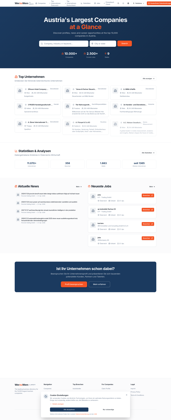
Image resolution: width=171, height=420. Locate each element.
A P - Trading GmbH (104, 197)
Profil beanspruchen (74, 284)
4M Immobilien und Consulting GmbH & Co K (113, 226)
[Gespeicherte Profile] (123, 3)
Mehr (79, 186)
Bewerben (148, 195)
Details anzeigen (57, 404)
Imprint (133, 388)
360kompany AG (103, 240)
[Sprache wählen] (128, 3)
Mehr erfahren (99, 284)
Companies (40, 3)
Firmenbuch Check (109, 3)
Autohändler (77, 388)
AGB (95, 414)
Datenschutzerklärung (82, 414)
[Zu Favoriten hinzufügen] (25, 89)
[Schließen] (127, 395)
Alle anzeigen (149, 78)
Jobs (97, 3)
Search (125, 43)
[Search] (118, 3)
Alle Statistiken (148, 153)
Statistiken (85, 3)
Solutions (138, 3)
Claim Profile (106, 388)
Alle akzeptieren (69, 410)
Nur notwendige (108, 410)
